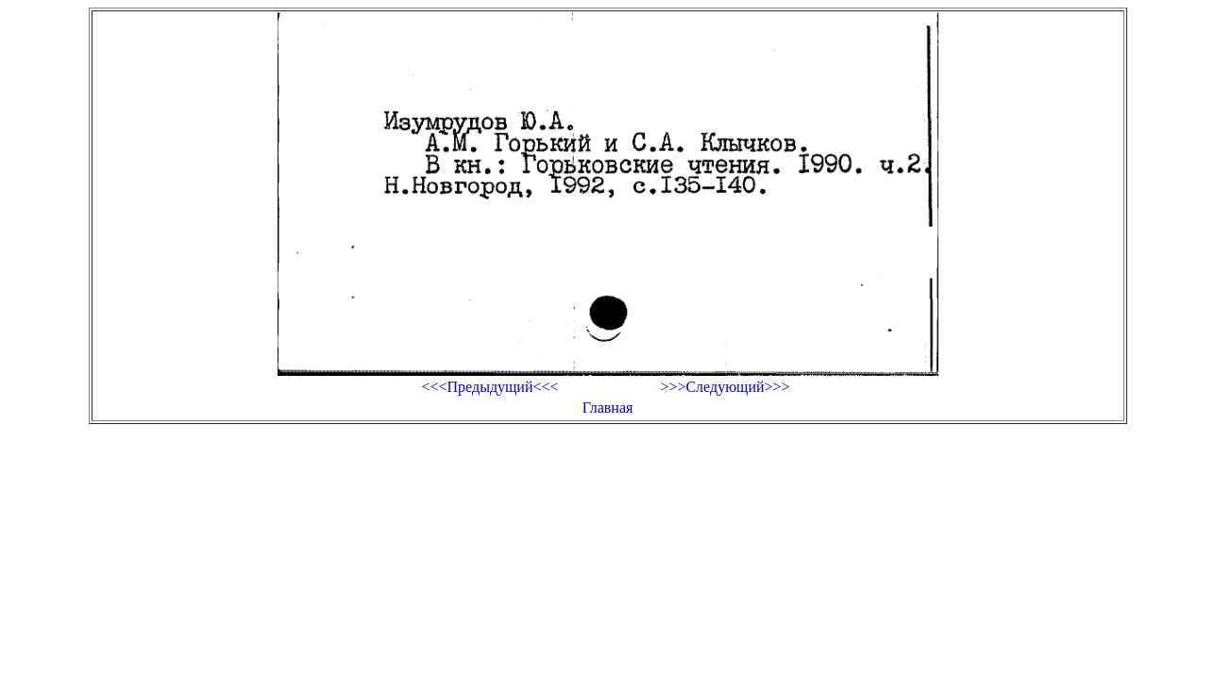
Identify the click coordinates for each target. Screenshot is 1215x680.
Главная (607, 408)
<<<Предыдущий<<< (489, 387)
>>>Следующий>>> (724, 387)
